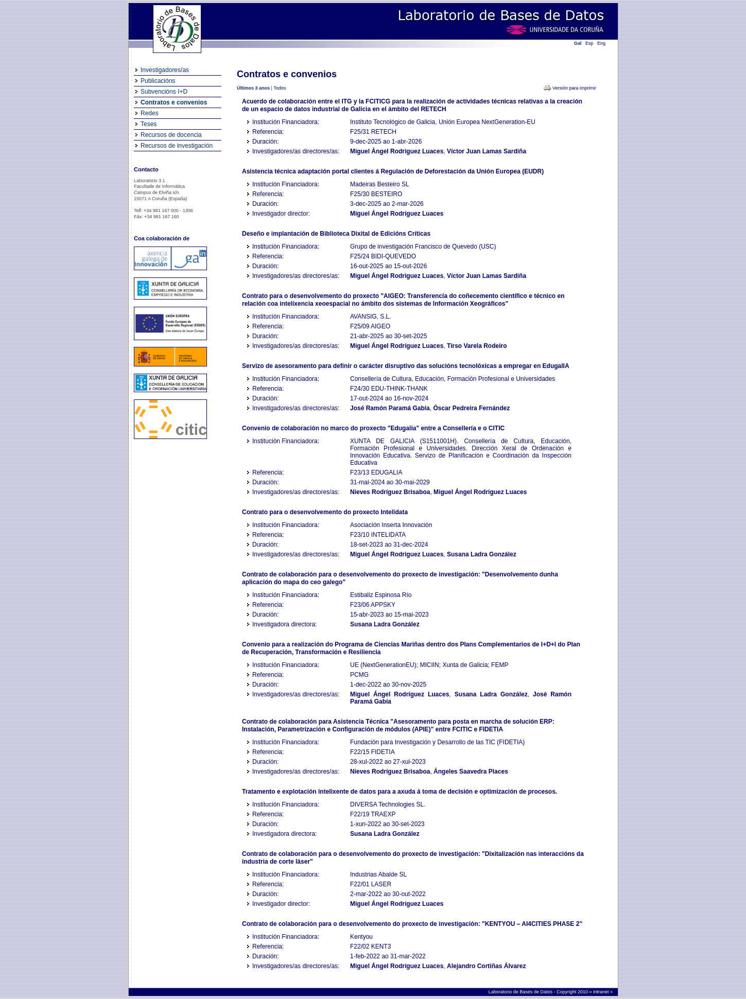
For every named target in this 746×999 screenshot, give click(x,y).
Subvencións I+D (164, 91)
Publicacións (158, 80)
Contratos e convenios (174, 102)
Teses (149, 124)
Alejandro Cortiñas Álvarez (486, 966)
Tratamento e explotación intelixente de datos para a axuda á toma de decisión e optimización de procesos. (399, 791)
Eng (601, 43)
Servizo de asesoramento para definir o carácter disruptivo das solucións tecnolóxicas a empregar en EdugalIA (405, 366)
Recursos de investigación (177, 145)
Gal (578, 43)
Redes (150, 113)
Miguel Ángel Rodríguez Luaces (396, 151)
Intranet (601, 991)
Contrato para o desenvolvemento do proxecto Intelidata (325, 512)
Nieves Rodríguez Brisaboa (390, 492)
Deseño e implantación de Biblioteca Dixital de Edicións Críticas (336, 233)
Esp (589, 43)
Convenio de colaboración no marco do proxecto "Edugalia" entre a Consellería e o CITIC (373, 428)
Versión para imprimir (574, 88)
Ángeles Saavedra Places (470, 771)
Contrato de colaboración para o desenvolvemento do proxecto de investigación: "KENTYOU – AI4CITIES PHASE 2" (412, 923)
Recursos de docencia (171, 134)
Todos (279, 88)
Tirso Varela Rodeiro (477, 345)
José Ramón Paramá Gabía (390, 408)
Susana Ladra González (481, 554)
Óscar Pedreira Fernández (471, 408)
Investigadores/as (165, 70)
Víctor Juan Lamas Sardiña (486, 151)
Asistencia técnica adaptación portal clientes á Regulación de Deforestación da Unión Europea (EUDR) (393, 171)
